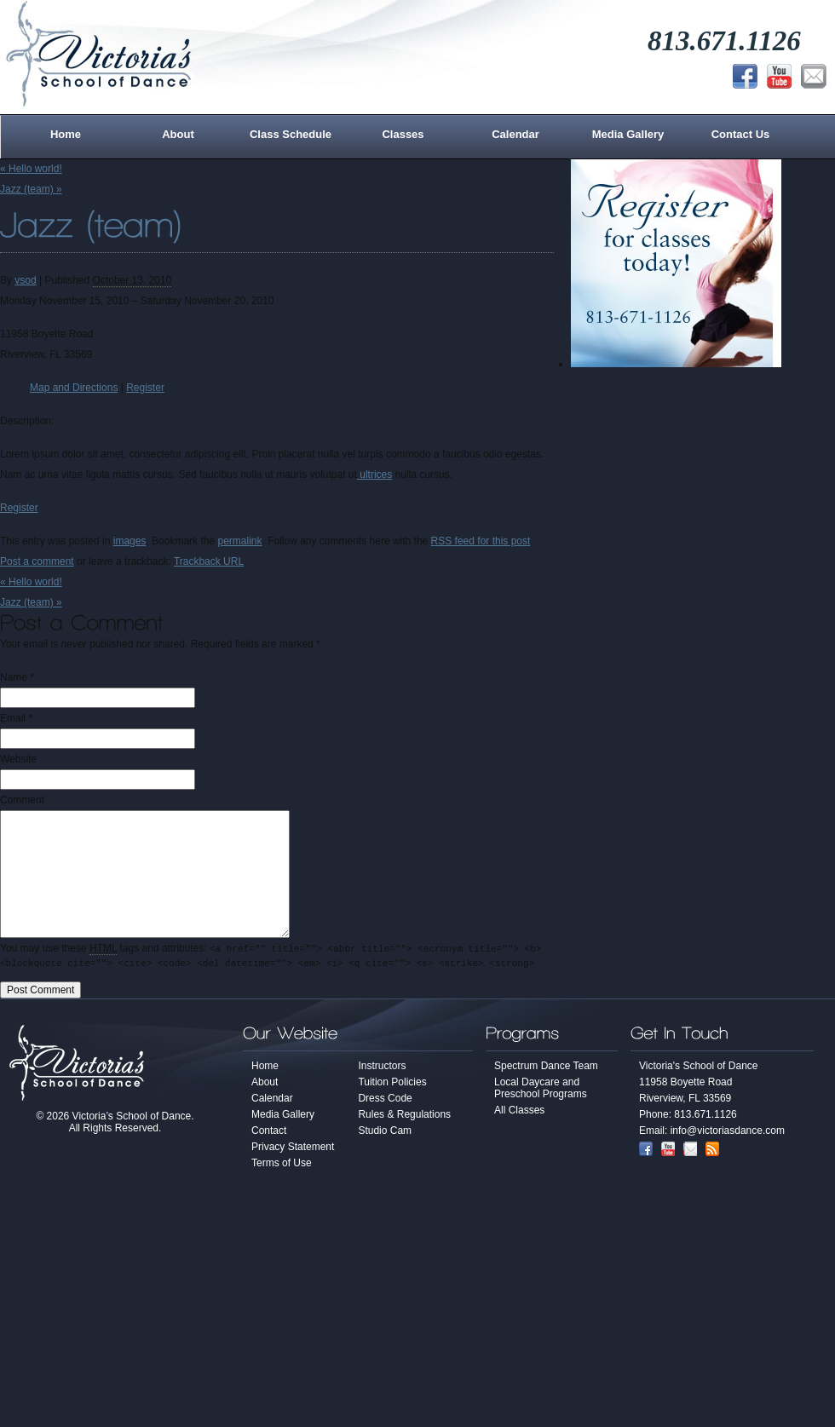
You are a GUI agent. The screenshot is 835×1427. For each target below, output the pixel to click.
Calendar (515, 134)
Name (13, 677)
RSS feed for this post (481, 541)
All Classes (519, 1113)
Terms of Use (281, 1165)
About (178, 134)
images (130, 541)
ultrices (374, 474)
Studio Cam (385, 1133)
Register (145, 388)
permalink (239, 541)
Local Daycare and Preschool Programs (540, 1090)
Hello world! (31, 169)
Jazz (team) (31, 189)
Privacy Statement (292, 1149)
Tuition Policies (392, 1084)
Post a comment (37, 561)
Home (65, 134)
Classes (402, 134)
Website (18, 759)
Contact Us (740, 134)
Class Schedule (290, 134)
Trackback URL (209, 561)
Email (13, 718)
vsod (25, 280)
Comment (22, 800)
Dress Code (385, 1101)
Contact (268, 1133)
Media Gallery (628, 134)
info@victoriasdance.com (728, 1133)
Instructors (382, 1068)
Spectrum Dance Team (546, 1068)
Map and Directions (74, 388)
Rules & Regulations (404, 1117)
